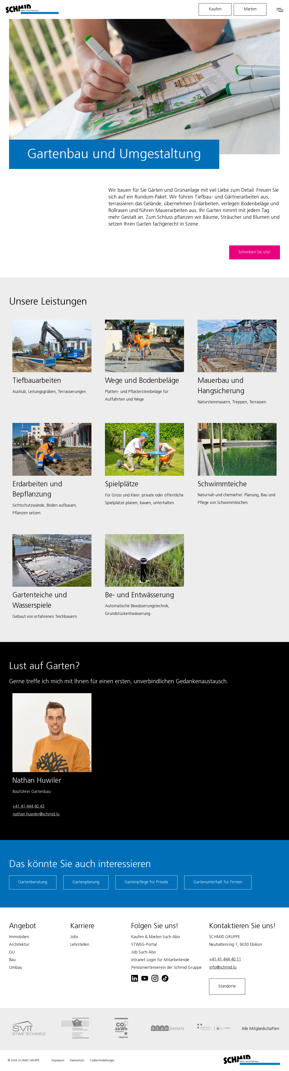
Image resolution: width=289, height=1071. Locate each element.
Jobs (74, 937)
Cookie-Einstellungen (102, 1060)
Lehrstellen (79, 945)
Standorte (227, 986)
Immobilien (19, 937)
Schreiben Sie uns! (254, 252)
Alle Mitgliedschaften (260, 1029)
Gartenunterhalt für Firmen (217, 882)
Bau (12, 960)
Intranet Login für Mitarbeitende (160, 960)
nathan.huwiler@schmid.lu (36, 814)
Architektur (19, 945)
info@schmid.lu (222, 967)
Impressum (57, 1060)
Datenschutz (77, 1060)
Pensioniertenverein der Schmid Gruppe (166, 968)
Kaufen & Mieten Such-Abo (155, 937)
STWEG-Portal (144, 945)
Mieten (250, 9)
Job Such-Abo (143, 952)
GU (12, 952)
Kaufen (215, 9)
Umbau (15, 968)
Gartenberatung (32, 882)
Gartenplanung (85, 882)
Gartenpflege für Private (146, 882)
